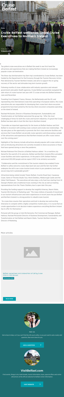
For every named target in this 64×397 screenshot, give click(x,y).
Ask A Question (29, 345)
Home (3, 28)
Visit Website (29, 384)
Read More (9, 299)
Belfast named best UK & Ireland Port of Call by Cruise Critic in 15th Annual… (23, 274)
